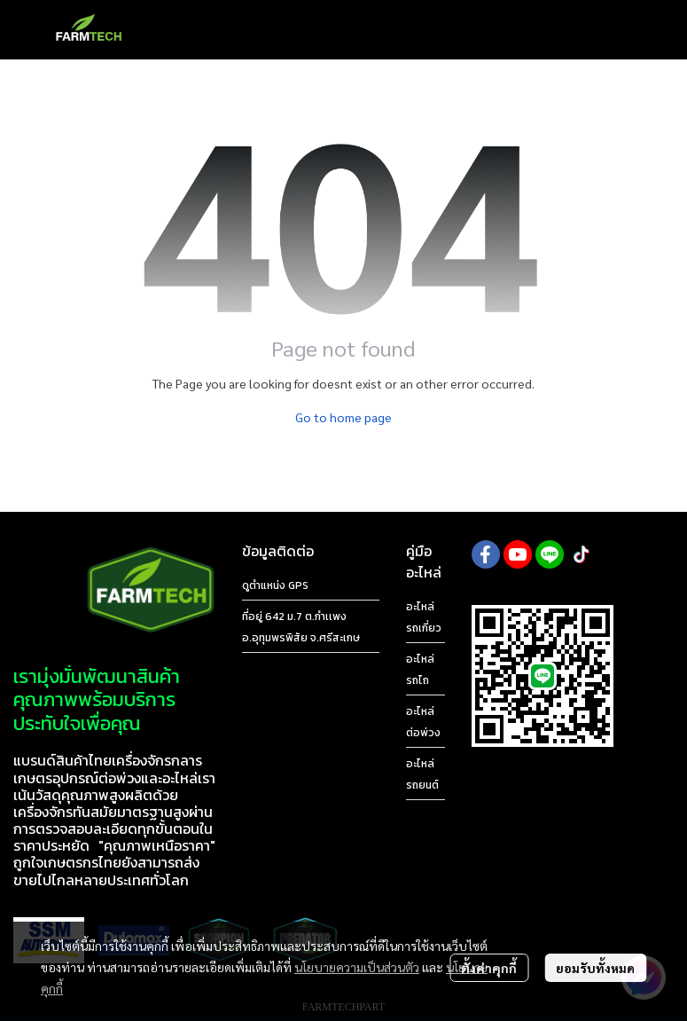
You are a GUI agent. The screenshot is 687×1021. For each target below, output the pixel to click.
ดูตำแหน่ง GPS (275, 585)
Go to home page (343, 417)
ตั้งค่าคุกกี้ (489, 968)
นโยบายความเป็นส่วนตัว (356, 967)
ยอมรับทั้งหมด (595, 968)
